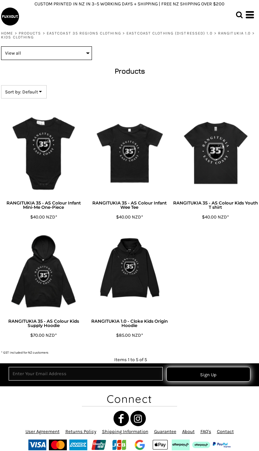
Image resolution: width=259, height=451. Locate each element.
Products (30, 33)
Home (7, 33)
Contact (225, 431)
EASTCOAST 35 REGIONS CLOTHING (84, 33)
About (188, 431)
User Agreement (43, 431)
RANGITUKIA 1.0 (234, 33)
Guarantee (165, 431)
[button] (239, 14)
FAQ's (205, 431)
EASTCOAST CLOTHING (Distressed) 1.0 (169, 33)
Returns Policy (80, 431)
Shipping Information (125, 431)
